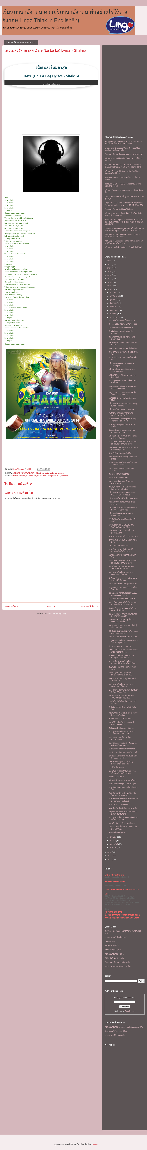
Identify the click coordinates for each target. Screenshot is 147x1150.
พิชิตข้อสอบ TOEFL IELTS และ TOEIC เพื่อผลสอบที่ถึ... (121, 526)
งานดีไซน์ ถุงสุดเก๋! (116, 767)
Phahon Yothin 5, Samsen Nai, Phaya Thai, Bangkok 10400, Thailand (40, 476)
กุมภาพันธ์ (114, 844)
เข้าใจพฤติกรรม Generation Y (121, 328)
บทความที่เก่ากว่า (89, 606)
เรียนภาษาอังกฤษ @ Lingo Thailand (119, 209)
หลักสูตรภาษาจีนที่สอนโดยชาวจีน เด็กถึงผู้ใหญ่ (123, 247)
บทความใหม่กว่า (12, 606)
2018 (109, 275)
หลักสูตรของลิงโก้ (112, 945)
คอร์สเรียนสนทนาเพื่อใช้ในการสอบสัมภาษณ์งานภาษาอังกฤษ (123, 443)
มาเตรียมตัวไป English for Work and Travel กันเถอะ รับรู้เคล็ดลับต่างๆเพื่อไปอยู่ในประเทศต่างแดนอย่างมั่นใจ (124, 222)
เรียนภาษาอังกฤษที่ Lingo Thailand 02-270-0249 (124, 154)
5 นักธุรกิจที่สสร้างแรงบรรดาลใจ (122, 749)
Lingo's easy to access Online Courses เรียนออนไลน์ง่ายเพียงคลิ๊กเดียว (122, 149)
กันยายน (113, 303)
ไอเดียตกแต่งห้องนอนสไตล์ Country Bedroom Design (123, 714)
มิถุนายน (113, 314)
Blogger (95, 1144)
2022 (109, 261)
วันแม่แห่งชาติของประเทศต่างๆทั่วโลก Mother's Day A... (122, 794)
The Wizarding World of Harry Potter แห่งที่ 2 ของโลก (121, 763)
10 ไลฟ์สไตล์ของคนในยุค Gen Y (122, 320)
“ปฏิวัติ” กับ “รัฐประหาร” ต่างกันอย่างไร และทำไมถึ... (121, 414)
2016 (109, 282)
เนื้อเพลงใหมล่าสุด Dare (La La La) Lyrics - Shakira (45, 50)
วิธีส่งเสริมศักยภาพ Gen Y (119, 546)
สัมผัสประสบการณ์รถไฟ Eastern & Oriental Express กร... (123, 744)
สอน (37, 473)
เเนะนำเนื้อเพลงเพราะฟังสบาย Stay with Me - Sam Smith (123, 437)
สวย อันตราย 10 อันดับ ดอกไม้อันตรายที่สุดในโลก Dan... (121, 550)
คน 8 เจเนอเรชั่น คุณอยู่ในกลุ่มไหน (123, 584)
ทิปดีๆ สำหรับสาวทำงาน (118, 478)
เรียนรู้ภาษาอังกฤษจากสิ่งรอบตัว (117, 962)
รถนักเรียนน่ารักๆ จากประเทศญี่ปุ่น (122, 784)
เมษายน (113, 837)
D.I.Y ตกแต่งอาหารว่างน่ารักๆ (120, 646)
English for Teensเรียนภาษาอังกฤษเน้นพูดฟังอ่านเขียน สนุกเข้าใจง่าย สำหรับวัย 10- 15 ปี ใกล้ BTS (124, 204)
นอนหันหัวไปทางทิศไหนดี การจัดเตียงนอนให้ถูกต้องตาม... (122, 772)
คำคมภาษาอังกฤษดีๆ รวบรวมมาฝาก (123, 536)
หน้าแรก (51, 606)
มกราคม (113, 848)
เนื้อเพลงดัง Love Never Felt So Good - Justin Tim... (121, 514)
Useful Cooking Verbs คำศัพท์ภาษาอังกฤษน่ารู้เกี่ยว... (123, 609)
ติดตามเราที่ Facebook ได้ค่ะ (116, 1031)
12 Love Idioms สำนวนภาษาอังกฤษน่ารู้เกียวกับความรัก (123, 615)
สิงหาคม (113, 307)
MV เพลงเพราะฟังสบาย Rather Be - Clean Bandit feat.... (123, 387)
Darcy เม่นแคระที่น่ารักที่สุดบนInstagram (120, 738)
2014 (109, 289)
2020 (109, 268)
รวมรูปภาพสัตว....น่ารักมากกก (121, 719)
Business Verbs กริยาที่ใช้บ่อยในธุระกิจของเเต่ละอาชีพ (123, 757)
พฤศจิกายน (114, 296)
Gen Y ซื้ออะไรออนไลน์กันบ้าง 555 (123, 324)
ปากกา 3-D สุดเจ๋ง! (116, 777)
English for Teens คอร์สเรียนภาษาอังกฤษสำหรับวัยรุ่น (122, 813)
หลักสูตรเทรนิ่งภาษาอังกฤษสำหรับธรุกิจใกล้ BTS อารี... (123, 691)
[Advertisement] (51, 582)
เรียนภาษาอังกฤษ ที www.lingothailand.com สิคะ (124, 1027)
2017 (109, 279)
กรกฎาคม (114, 310)
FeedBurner (130, 1011)
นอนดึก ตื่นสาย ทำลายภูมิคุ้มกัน (121, 823)
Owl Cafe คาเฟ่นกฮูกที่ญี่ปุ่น (120, 453)
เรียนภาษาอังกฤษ (28, 473)
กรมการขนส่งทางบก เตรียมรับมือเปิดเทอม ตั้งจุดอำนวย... (123, 651)
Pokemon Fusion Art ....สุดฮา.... (121, 728)
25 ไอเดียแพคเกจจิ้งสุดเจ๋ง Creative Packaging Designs (123, 594)
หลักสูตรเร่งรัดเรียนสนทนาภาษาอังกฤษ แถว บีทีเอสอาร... (122, 573)
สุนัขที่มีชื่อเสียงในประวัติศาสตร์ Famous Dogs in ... (121, 723)
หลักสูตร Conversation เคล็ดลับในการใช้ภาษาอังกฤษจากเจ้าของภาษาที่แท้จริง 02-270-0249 (123, 166)
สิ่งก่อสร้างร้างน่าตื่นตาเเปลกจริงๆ (122, 599)
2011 (109, 859)
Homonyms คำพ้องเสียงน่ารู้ (116, 937)
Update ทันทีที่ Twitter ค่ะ (115, 1035)
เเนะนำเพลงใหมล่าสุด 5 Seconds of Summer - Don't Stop (123, 509)
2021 (109, 264)
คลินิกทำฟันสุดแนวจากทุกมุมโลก (122, 780)
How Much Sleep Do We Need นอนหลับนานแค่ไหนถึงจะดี (123, 800)
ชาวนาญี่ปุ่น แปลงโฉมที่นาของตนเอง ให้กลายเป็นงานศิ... (121, 674)
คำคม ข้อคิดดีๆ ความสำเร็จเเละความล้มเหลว (121, 532)
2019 (109, 272)
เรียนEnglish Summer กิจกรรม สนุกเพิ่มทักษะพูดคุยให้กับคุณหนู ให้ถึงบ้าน (124, 242)
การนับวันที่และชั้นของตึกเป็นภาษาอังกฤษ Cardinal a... (123, 463)
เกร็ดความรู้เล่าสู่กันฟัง (113, 950)
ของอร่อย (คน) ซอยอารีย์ (119, 474)
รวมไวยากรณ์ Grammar (118, 804)
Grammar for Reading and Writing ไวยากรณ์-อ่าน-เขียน (122, 420)
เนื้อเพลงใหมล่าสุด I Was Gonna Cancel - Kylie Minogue (122, 494)
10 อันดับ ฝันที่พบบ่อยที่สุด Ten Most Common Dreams (123, 632)
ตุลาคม (113, 299)
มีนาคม (113, 840)
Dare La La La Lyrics (48, 473)
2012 (109, 856)
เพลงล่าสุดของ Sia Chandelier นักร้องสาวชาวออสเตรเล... (122, 393)
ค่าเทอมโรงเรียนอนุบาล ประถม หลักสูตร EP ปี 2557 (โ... (121, 656)
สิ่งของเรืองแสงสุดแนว (117, 832)
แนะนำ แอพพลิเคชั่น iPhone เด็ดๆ (118, 966)
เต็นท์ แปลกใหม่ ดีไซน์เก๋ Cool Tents (123, 498)
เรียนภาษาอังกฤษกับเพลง (114, 954)
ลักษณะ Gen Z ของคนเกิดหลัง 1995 (123, 637)
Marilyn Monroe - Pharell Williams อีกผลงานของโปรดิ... (122, 488)
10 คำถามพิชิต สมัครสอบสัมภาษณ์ (123, 752)
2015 (109, 286)
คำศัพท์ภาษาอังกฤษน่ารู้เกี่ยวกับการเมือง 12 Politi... (121, 621)
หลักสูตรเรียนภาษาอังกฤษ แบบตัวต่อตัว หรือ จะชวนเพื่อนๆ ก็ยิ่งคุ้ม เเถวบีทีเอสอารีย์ (123, 143)
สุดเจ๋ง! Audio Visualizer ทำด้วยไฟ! (122, 348)
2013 (109, 852)
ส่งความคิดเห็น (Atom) (57, 614)
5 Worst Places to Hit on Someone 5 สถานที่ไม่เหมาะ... (123, 579)
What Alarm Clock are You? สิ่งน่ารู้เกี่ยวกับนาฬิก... (123, 626)
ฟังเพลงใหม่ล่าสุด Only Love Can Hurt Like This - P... (122, 431)
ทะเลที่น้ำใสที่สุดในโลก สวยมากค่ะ (123, 808)
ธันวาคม (113, 292)
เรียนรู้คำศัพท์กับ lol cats (114, 958)
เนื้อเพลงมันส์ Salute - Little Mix (121, 409)
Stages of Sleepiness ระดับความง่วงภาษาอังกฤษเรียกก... (123, 448)
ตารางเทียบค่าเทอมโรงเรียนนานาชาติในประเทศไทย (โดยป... (123, 662)
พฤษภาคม (114, 317)
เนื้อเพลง (16, 473)
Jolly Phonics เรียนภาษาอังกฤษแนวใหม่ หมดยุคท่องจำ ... (123, 641)
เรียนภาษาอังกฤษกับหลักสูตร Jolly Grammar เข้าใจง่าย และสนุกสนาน (122, 235)
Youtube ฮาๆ (110, 941)
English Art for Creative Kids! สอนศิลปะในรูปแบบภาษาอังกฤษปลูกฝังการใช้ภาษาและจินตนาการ (124, 229)
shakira (61, 473)
